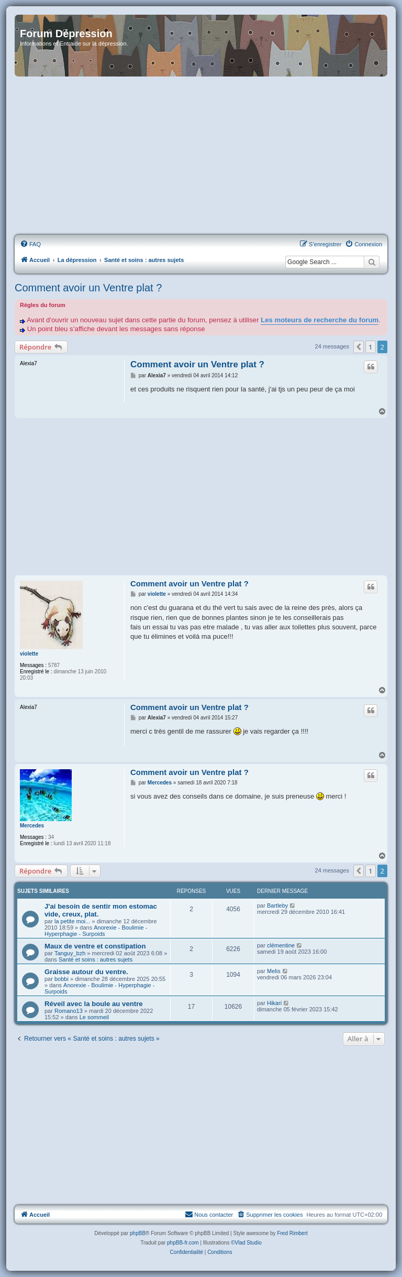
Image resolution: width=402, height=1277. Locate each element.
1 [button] (370, 347)
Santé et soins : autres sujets (95, 959)
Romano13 (68, 1011)
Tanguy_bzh (69, 953)
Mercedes (32, 825)
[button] (358, 347)
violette (29, 654)
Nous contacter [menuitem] (209, 1214)
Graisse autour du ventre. (86, 972)
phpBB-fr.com (183, 1243)
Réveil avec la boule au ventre (93, 1004)
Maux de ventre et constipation (95, 946)
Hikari (274, 1003)
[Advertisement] (201, 156)
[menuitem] (30, 244)
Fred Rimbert (292, 1233)
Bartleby (277, 905)
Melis (274, 971)
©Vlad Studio (246, 1243)
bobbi (61, 979)
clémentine (281, 945)
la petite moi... (72, 921)
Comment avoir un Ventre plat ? (88, 287)
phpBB (138, 1233)
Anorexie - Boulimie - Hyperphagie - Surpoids (95, 930)
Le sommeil (94, 1017)
